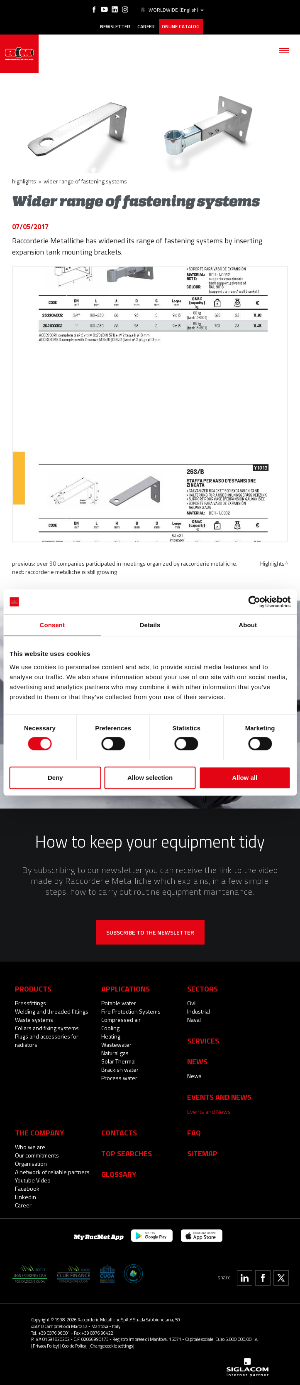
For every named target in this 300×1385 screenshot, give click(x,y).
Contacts (119, 1131)
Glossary (118, 1173)
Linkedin (25, 1195)
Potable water (118, 1002)
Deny (55, 777)
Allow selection (150, 777)
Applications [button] (125, 988)
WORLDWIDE (171, 10)
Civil (192, 1002)
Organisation (31, 1162)
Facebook (27, 1187)
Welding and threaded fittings (51, 1010)
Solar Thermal (118, 1060)
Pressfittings (30, 1002)
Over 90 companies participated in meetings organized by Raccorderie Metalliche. (137, 562)
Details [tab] (150, 624)
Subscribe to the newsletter (150, 931)
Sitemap (202, 1152)
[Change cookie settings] (111, 1344)
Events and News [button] (219, 1096)
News (194, 1075)
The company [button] (39, 1131)
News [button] (197, 1060)
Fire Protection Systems (131, 1010)
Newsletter (115, 26)
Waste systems (34, 1018)
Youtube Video (33, 1179)
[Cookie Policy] (74, 1344)
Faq (194, 1131)
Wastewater (116, 1043)
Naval (194, 1018)
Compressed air (121, 1018)
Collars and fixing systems (47, 1027)
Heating (110, 1035)
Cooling (110, 1027)
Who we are (30, 1145)
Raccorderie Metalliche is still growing (71, 570)
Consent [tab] (52, 624)
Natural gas (115, 1052)
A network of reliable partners (52, 1170)
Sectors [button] (202, 988)
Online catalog (181, 26)
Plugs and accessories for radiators (46, 1039)
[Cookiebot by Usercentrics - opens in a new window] (254, 602)
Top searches (126, 1152)
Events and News (209, 1110)
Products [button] (33, 988)
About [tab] (248, 624)
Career (146, 26)
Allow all (244, 777)
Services (203, 1040)
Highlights (24, 180)
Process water (119, 1077)
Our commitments (37, 1154)
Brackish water (120, 1068)
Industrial (198, 1010)
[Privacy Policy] (45, 1344)
